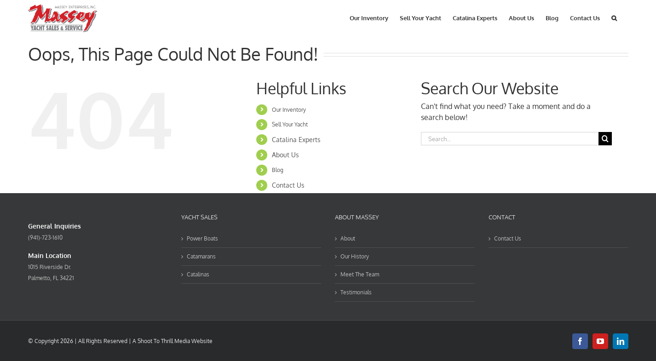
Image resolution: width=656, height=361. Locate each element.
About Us (285, 155)
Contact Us (288, 185)
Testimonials (356, 292)
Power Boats (202, 238)
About (347, 238)
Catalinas (198, 274)
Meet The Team (359, 274)
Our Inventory (289, 109)
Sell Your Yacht (290, 124)
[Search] (605, 138)
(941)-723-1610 (45, 237)
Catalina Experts (296, 139)
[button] (614, 17)
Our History (354, 256)
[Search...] (509, 138)
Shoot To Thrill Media (164, 341)
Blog (277, 169)
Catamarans (201, 256)
